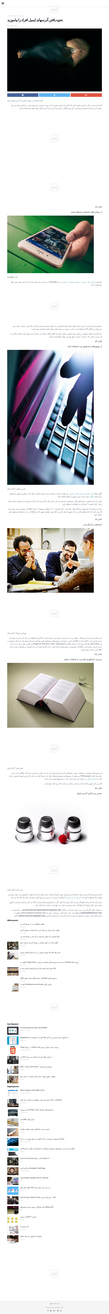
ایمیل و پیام (21, 16)
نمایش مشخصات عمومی (70, 282)
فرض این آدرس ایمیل (75, 897)
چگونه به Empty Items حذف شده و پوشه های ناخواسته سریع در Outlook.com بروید (49, 962)
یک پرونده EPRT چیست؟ (28, 1217)
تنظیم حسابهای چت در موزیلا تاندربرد (32, 924)
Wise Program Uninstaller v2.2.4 (32, 1090)
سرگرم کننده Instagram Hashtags (32, 1168)
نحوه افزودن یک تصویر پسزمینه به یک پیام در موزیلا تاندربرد (40, 936)
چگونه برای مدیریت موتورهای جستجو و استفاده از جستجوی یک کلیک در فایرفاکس (47, 1148)
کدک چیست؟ (24, 1226)
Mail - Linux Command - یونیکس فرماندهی (36, 1067)
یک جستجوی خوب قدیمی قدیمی (81, 493)
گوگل (91, 496)
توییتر (83, 282)
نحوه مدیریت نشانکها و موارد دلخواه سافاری (34, 1129)
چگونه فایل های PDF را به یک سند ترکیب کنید (35, 1187)
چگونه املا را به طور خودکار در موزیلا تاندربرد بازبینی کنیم (39, 943)
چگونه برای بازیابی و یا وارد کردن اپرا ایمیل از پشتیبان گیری (40, 930)
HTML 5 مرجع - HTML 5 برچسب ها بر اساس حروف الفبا (39, 1047)
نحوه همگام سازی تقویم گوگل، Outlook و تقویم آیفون (38, 978)
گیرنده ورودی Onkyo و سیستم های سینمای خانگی (37, 1110)
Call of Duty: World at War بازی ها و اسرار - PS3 (38, 1197)
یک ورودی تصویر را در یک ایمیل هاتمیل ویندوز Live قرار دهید (40, 952)
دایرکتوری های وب (91, 779)
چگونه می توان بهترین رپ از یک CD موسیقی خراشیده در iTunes (42, 1139)
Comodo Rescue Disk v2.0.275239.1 (33, 1028)
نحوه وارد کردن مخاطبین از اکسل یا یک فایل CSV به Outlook (41, 1100)
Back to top (54, 1304)
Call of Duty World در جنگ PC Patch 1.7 (35, 1158)
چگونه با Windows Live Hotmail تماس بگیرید (36, 984)
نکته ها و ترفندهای (11, 16)
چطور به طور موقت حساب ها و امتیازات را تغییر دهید (37, 1076)
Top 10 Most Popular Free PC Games (34, 1178)
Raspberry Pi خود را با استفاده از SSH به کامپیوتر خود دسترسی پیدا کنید (44, 1037)
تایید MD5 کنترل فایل (27, 1119)
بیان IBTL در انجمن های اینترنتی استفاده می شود (36, 1057)
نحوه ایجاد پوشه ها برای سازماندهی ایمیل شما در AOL (38, 968)
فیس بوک (90, 282)
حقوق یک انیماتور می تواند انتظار (31, 1236)
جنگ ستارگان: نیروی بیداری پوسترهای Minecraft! (37, 1207)
